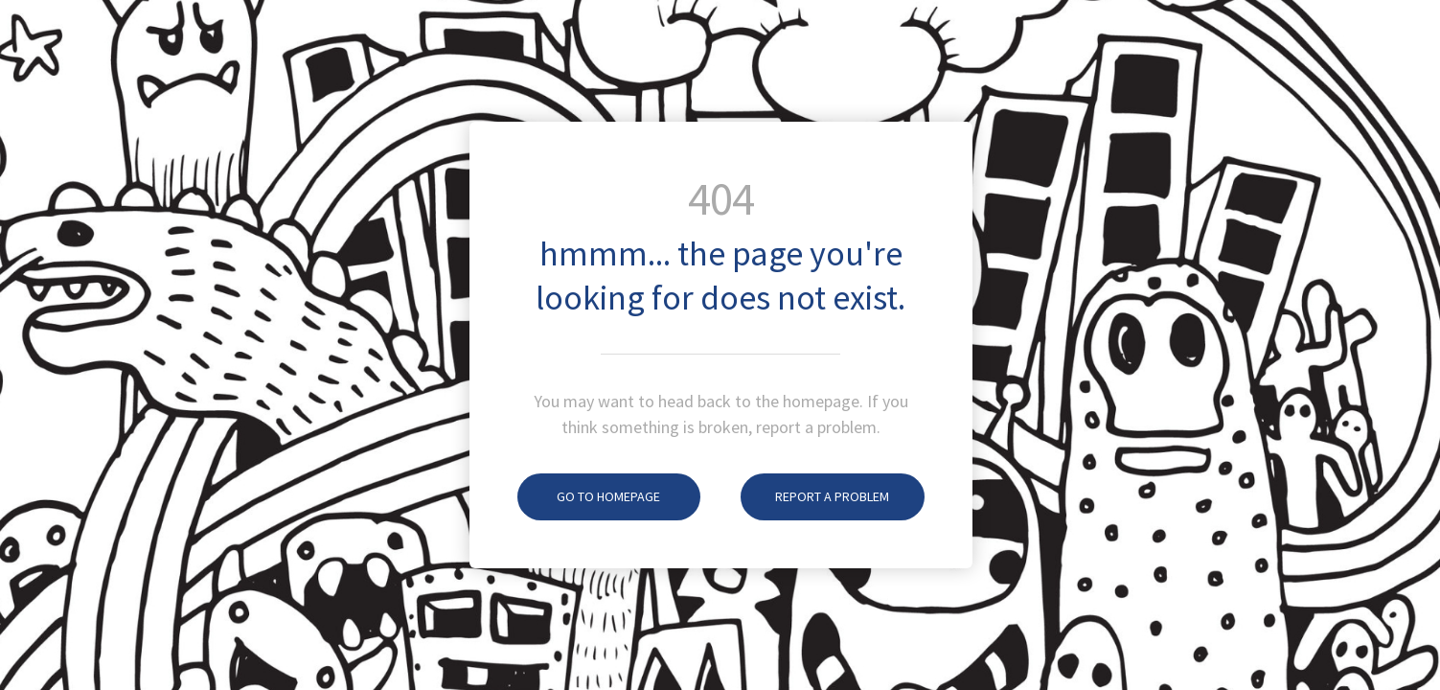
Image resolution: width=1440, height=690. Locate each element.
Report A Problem (815, 496)
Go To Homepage (589, 496)
